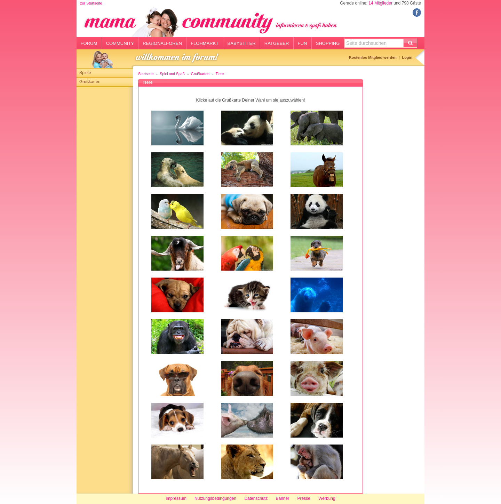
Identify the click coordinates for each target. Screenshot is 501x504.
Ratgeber (276, 43)
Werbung (326, 498)
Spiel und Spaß (172, 74)
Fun (302, 43)
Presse (303, 498)
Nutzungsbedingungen (215, 498)
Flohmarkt (204, 43)
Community (120, 43)
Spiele (85, 72)
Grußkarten (90, 81)
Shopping (328, 43)
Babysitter (242, 43)
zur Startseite (91, 3)
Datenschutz (256, 498)
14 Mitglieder (380, 3)
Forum (89, 43)
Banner (282, 498)
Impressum (176, 498)
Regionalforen (162, 43)
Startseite (145, 74)
